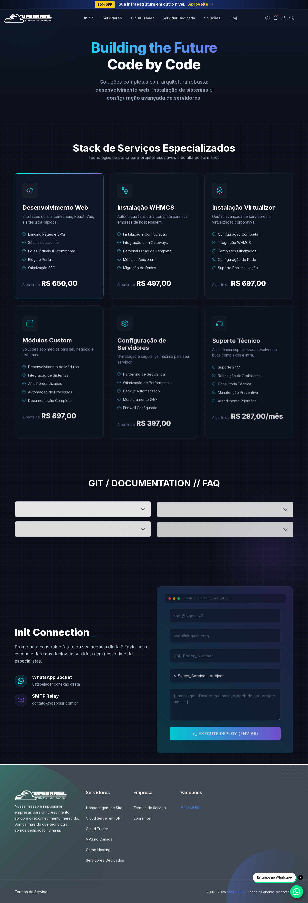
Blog (233, 18)
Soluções (212, 18)
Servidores (112, 18)
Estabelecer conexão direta (56, 684)
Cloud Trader (142, 18)
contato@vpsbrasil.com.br (55, 703)
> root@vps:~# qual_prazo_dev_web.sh (59, 513)
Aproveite (200, 4)
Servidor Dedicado (179, 18)
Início (89, 18)
